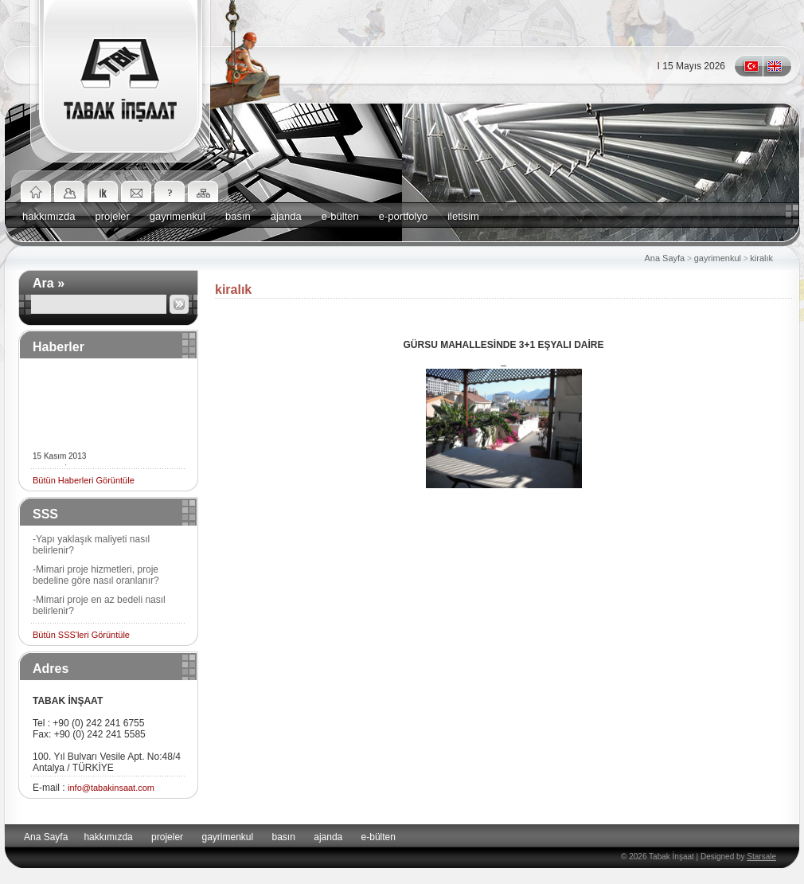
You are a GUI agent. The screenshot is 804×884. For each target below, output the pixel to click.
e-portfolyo (403, 216)
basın (238, 216)
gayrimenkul (177, 216)
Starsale (761, 856)
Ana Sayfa (664, 258)
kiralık (761, 258)
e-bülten (340, 216)
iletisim (463, 216)
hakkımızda (48, 216)
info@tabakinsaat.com (111, 787)
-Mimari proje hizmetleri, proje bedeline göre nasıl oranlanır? (96, 575)
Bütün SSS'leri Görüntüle (81, 635)
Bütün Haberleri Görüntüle (84, 480)
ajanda (286, 216)
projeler (112, 216)
